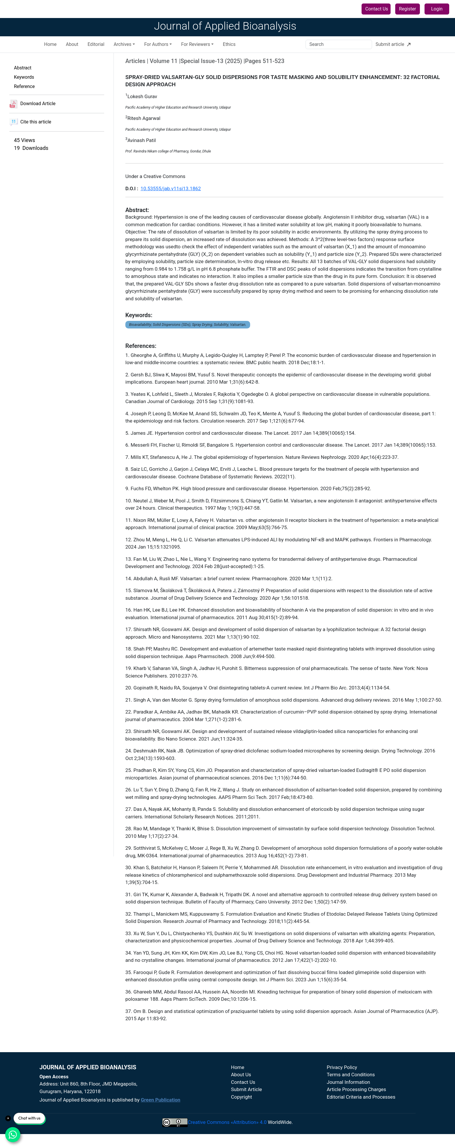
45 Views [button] (24, 146)
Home (50, 50)
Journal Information (348, 1088)
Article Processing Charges (356, 1096)
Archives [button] (122, 50)
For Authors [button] (156, 50)
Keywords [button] (24, 83)
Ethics (229, 50)
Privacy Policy (342, 1074)
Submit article (393, 50)
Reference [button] (24, 93)
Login (437, 9)
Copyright (241, 1103)
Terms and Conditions (351, 1081)
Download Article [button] (32, 110)
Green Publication (160, 1106)
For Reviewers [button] (195, 50)
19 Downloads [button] (31, 154)
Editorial (96, 50)
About (72, 50)
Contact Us (376, 9)
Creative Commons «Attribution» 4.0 (227, 1128)
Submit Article (246, 1096)
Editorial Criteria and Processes (361, 1103)
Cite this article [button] (30, 128)
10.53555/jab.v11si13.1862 (170, 195)
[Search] (339, 50)
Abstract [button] (22, 74)
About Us (241, 1081)
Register (407, 9)
